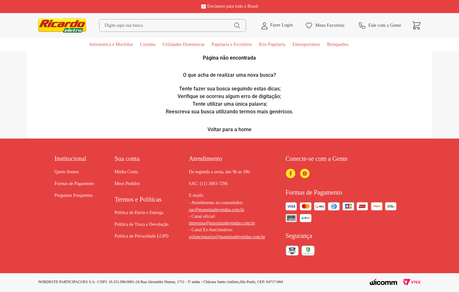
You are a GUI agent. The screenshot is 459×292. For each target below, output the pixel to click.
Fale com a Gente (380, 25)
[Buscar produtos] (237, 25)
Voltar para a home (229, 129)
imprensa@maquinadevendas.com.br (222, 223)
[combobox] (172, 25)
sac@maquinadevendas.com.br (216, 209)
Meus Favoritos (325, 25)
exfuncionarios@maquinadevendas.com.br (227, 236)
